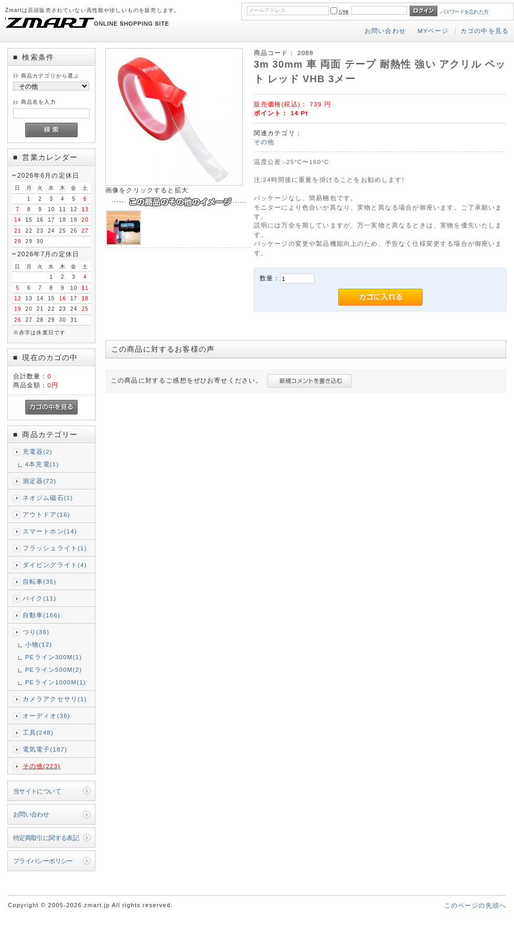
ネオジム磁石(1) (48, 497)
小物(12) (38, 644)
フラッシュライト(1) (55, 547)
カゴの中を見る (485, 30)
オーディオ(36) (46, 715)
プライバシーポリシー (43, 860)
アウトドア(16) (46, 514)
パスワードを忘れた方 (464, 12)
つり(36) (36, 631)
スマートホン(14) (50, 531)
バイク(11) (40, 598)
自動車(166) (41, 615)
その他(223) (41, 765)
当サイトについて (37, 791)
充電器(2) (37, 451)
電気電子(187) (45, 749)
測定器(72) (40, 480)
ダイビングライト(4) (55, 564)
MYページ (432, 30)
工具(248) (38, 732)
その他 (264, 141)
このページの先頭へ (475, 905)
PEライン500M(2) (53, 669)
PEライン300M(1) (53, 656)
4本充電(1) (42, 464)
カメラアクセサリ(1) (55, 698)
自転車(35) (40, 581)
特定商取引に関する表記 (46, 837)
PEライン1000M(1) (55, 682)
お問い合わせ (385, 30)
